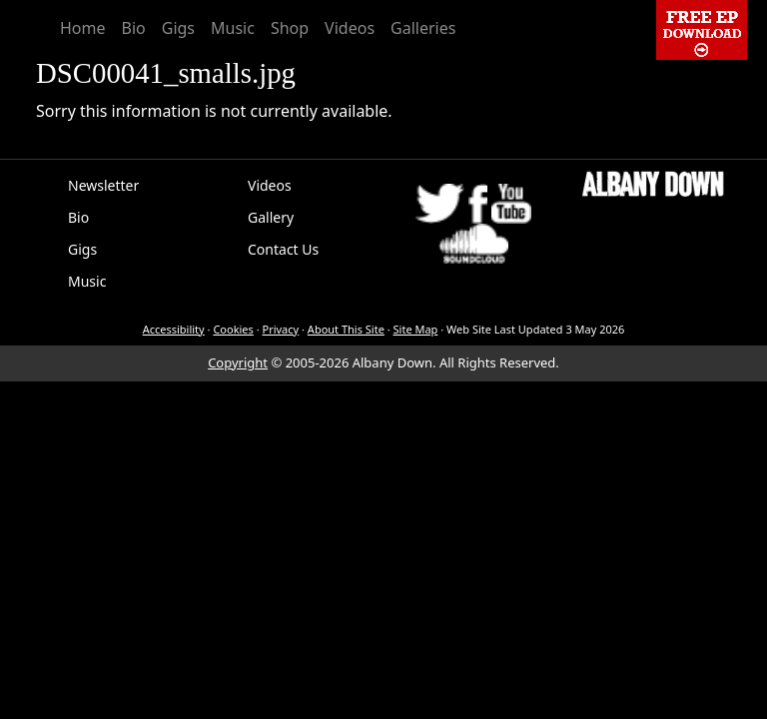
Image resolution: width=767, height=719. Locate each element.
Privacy (281, 329)
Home (83, 28)
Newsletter (103, 185)
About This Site (346, 329)
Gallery (271, 217)
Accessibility (174, 329)
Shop (290, 28)
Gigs (178, 28)
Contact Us (283, 249)
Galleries (422, 28)
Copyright (238, 362)
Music (233, 28)
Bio (134, 28)
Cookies (233, 329)
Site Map (415, 329)
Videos (350, 28)
